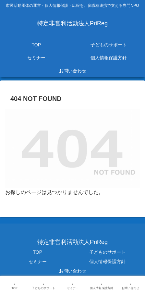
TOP (37, 252)
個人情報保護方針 (107, 261)
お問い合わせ (72, 271)
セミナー (38, 261)
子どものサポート (107, 252)
